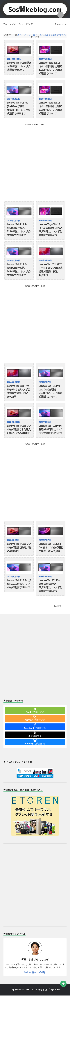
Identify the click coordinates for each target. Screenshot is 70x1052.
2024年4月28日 (46, 99)
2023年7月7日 (45, 540)
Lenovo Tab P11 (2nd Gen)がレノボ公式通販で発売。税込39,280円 (51, 548)
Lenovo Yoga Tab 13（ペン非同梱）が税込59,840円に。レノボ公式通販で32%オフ (50, 108)
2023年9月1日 (45, 422)
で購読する (35, 710)
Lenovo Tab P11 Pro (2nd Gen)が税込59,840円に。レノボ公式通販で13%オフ (50, 585)
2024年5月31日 (46, 59)
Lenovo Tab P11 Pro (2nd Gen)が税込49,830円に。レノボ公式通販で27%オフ (18, 108)
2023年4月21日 (46, 576)
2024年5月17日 (14, 99)
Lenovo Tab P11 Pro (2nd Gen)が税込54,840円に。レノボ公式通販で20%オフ (18, 269)
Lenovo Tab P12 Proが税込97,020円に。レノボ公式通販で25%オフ (19, 584)
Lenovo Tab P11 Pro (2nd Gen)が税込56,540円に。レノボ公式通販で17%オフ (50, 391)
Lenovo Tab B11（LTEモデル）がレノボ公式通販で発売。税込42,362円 (50, 269)
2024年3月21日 (14, 221)
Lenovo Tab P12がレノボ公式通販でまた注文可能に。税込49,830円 (19, 429)
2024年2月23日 (46, 260)
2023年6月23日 (14, 576)
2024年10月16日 (14, 59)
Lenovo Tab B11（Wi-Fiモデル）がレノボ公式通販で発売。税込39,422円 (18, 391)
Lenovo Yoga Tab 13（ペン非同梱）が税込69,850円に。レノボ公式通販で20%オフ (50, 229)
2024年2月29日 (14, 260)
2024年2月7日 (45, 382)
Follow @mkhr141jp (35, 972)
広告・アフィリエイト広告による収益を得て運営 (41, 35)
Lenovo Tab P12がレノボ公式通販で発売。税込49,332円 (19, 548)
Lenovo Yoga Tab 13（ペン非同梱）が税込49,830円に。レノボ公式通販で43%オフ (50, 68)
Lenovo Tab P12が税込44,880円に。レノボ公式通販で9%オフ (19, 66)
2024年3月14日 (46, 221)
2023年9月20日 (14, 422)
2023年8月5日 (13, 540)
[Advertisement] (35, 161)
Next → (59, 606)
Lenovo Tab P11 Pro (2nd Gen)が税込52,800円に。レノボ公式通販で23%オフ (18, 229)
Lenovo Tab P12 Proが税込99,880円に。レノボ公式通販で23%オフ (50, 429)
